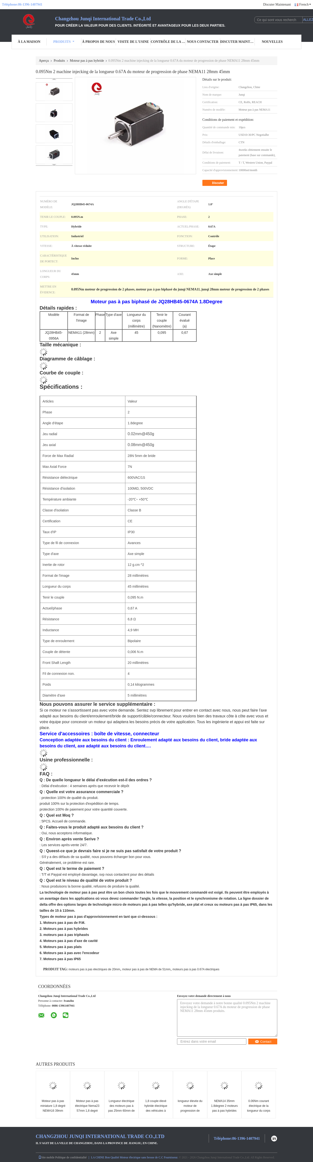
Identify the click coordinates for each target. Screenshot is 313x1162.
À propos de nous (98, 42)
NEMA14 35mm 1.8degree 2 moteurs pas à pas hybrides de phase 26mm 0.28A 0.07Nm (224, 1110)
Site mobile (46, 1157)
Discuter (215, 183)
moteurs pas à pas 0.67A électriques (195, 969)
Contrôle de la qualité (168, 42)
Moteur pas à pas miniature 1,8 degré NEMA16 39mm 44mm (52, 1108)
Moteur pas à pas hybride (87, 60)
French (305, 4)
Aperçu (44, 60)
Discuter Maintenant (277, 4)
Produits (63, 42)
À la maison (29, 42)
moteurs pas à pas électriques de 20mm (94, 969)
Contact (263, 1041)
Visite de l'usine (133, 42)
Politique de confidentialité (71, 1157)
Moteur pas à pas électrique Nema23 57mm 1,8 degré (87, 1105)
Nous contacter (203, 42)
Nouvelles (272, 42)
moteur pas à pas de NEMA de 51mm (146, 969)
